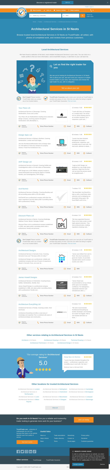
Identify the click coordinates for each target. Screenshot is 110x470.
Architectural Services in (29, 389)
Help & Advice (44, 438)
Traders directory (59, 438)
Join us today (83, 420)
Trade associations (59, 435)
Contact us (71, 438)
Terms (56, 441)
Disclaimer (84, 438)
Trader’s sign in (89, 6)
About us (43, 435)
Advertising (71, 435)
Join (67, 2)
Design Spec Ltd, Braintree (72, 357)
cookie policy (86, 460)
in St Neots (29, 340)
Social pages (71, 441)
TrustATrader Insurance (53, 460)
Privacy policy (85, 435)
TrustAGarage (37, 460)
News (42, 441)
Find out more (72, 101)
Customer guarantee (87, 441)
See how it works (27, 442)
